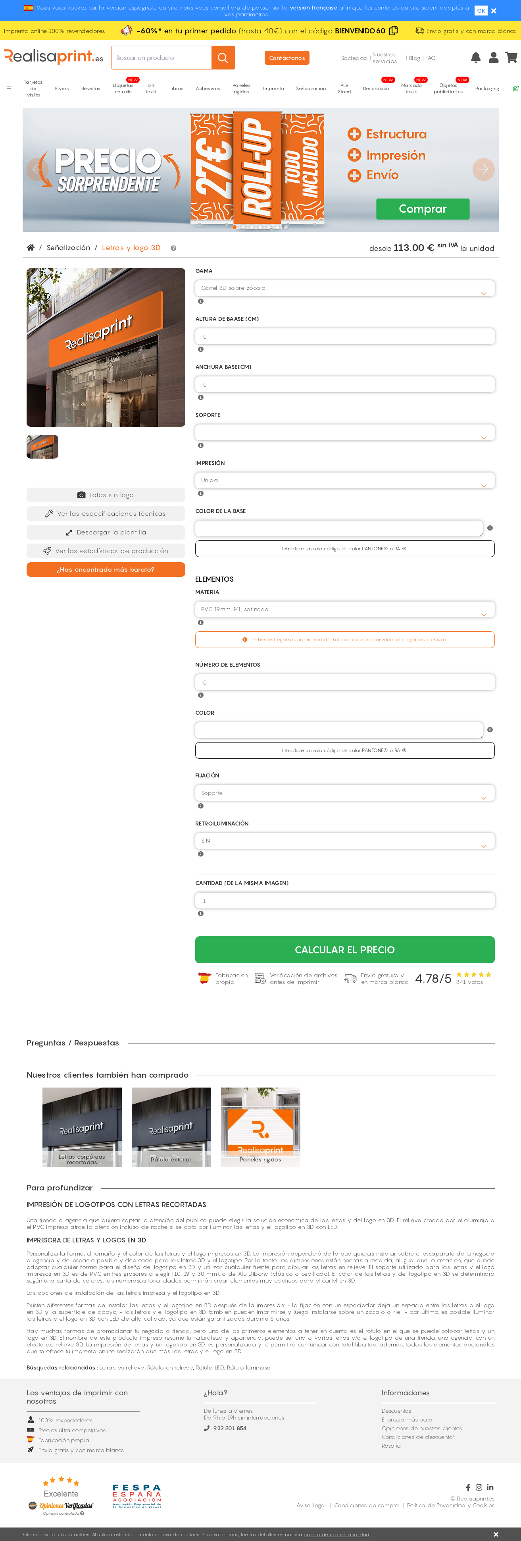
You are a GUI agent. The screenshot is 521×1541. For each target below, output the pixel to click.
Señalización (68, 247)
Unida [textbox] (209, 479)
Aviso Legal (311, 1505)
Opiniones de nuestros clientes (422, 1428)
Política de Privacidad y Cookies (450, 1505)
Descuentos (396, 1410)
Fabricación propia (58, 1440)
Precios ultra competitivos (66, 1430)
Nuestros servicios (385, 57)
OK (481, 10)
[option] (82, 1127)
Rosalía (391, 1445)
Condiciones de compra (366, 1505)
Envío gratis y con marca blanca (76, 1449)
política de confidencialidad (336, 1534)
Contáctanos (287, 57)
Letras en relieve (122, 1367)
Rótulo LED (210, 1367)
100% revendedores (59, 1420)
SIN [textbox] (205, 840)
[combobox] (345, 288)
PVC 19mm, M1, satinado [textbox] (235, 609)
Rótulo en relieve (170, 1367)
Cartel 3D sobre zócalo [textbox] (233, 287)
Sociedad (354, 57)
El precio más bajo (407, 1419)
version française (314, 7)
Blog (415, 57)
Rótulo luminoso (249, 1367)
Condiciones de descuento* (419, 1436)
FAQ (430, 57)
